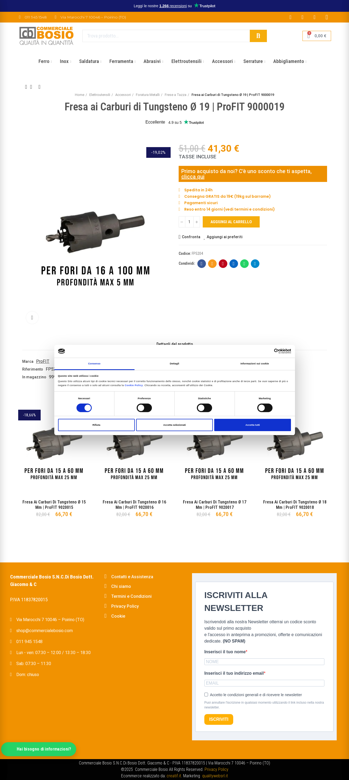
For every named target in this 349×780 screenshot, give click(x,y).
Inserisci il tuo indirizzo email (234, 673)
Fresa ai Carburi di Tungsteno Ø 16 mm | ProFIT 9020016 (134, 504)
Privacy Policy (216, 769)
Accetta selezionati (174, 425)
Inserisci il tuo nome (225, 652)
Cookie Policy (134, 385)
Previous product (26, 86)
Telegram (255, 263)
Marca (27, 361)
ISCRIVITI (218, 719)
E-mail (212, 263)
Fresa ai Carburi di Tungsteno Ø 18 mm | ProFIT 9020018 (295, 504)
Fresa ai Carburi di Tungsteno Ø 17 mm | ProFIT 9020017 (214, 504)
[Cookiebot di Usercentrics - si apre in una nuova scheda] (267, 351)
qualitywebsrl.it (215, 775)
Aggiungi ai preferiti (225, 237)
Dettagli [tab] (174, 363)
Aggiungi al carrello (231, 221)
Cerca (258, 36)
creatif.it (174, 775)
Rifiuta (96, 425)
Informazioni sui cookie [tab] (254, 363)
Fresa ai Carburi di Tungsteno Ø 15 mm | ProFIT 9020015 (54, 504)
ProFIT (42, 361)
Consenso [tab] (94, 363)
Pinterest (223, 263)
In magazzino (34, 377)
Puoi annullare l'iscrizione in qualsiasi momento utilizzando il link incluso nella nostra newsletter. (264, 705)
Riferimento (32, 369)
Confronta (191, 237)
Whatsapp (244, 263)
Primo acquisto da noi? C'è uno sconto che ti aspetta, (246, 171)
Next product (40, 86)
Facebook (201, 263)
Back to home (33, 86)
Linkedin (234, 263)
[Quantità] (189, 221)
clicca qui (193, 176)
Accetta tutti (253, 425)
